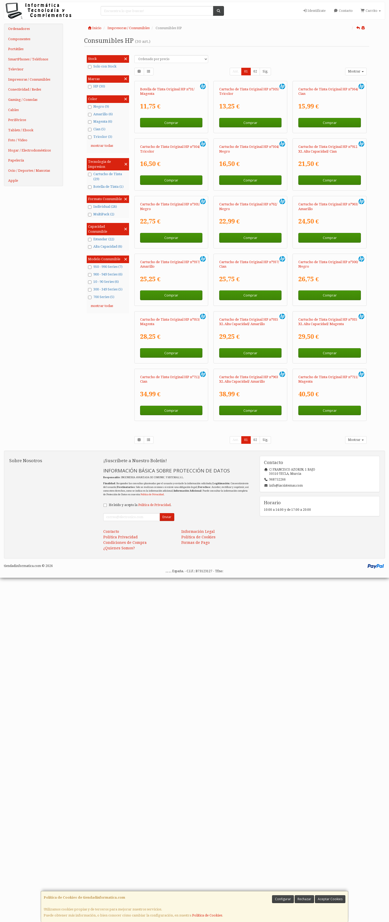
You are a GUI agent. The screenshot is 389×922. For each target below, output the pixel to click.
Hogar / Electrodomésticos (29, 150)
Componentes (19, 39)
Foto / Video (17, 140)
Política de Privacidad (152, 838)
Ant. (236, 71)
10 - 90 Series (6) (103, 282)
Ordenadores (19, 29)
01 (246, 71)
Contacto (343, 11)
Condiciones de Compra (125, 887)
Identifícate (314, 11)
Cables (13, 110)
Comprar (171, 180)
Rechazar (304, 899)
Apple (13, 181)
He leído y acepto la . (140, 849)
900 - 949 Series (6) (105, 274)
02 (255, 71)
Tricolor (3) (100, 137)
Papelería (16, 160)
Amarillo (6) (100, 114)
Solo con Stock (102, 66)
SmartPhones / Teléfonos (28, 59)
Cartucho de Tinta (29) (105, 176)
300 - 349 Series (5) (105, 289)
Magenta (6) (100, 121)
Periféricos (17, 120)
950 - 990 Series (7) (105, 267)
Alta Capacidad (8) (105, 246)
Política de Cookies (207, 915)
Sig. (265, 71)
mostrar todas (102, 146)
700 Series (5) (101, 297)
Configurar (283, 899)
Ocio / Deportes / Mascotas (29, 171)
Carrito (371, 11)
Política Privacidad (120, 881)
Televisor (16, 69)
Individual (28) (102, 207)
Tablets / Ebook (20, 130)
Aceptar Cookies (330, 899)
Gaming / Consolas (22, 100)
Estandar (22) (101, 239)
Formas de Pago (195, 887)
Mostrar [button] (356, 71)
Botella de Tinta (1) (106, 187)
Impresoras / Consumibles (29, 79)
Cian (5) (96, 129)
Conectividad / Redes (24, 89)
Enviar (166, 861)
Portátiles (15, 49)
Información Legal (198, 876)
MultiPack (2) (101, 214)
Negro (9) (98, 107)
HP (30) (96, 86)
